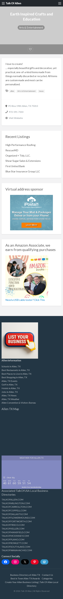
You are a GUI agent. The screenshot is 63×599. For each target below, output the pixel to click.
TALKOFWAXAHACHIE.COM (17, 550)
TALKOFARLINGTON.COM (16, 503)
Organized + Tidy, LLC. (17, 155)
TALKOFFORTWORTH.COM (17, 521)
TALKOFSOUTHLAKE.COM (16, 546)
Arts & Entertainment (31, 27)
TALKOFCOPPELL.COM (14, 510)
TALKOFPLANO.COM (13, 539)
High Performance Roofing (20, 144)
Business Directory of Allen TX (25, 575)
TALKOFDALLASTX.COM (15, 514)
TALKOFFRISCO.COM (13, 525)
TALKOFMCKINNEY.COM (15, 535)
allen (12, 91)
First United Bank (15, 166)
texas (41, 91)
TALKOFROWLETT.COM (15, 543)
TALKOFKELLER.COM (13, 528)
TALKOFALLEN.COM (12, 499)
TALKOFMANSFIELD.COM (16, 532)
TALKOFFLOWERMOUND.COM (18, 517)
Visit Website (16, 118)
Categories (47, 578)
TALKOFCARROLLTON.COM (17, 506)
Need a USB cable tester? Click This (25, 299)
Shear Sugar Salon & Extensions (23, 160)
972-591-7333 (16, 111)
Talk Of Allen (13, 3)
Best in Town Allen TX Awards (25, 578)
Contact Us (47, 575)
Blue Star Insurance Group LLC (22, 171)
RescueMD (11, 150)
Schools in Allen (9, 366)
